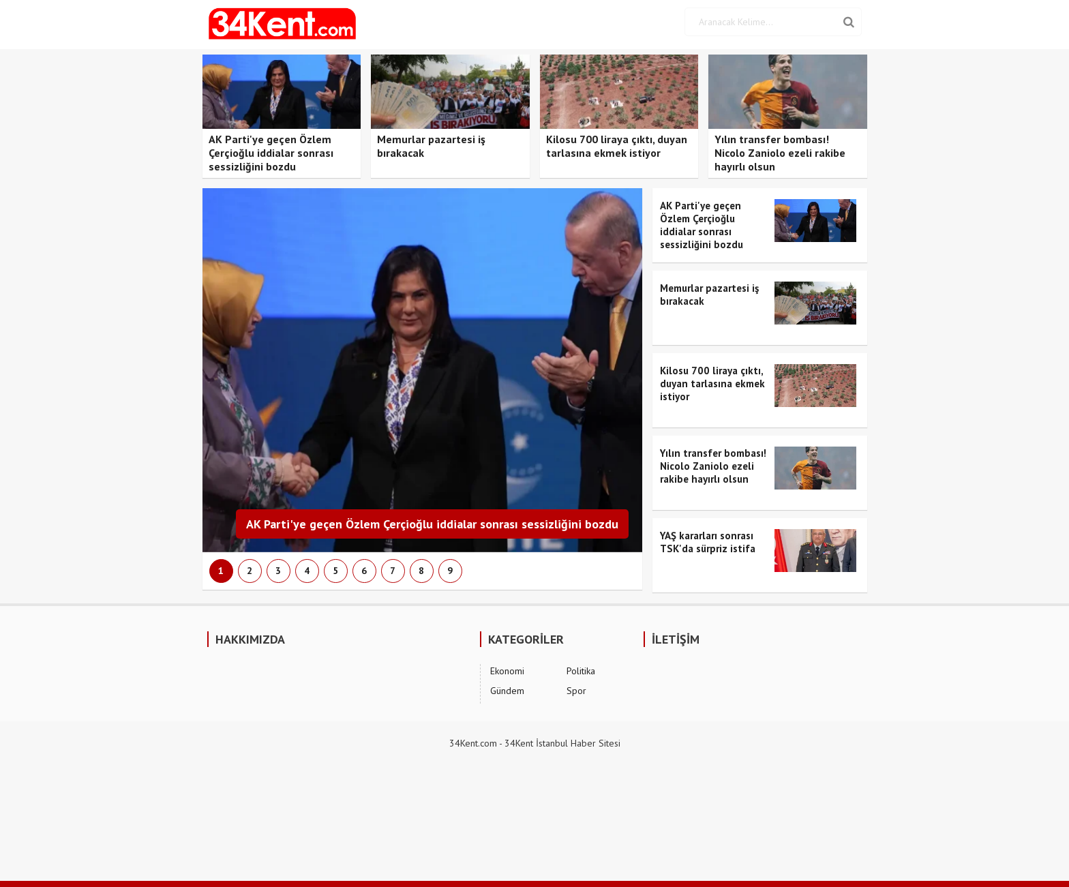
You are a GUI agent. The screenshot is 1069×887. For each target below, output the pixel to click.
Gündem (507, 691)
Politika (581, 671)
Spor (576, 691)
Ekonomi (507, 671)
